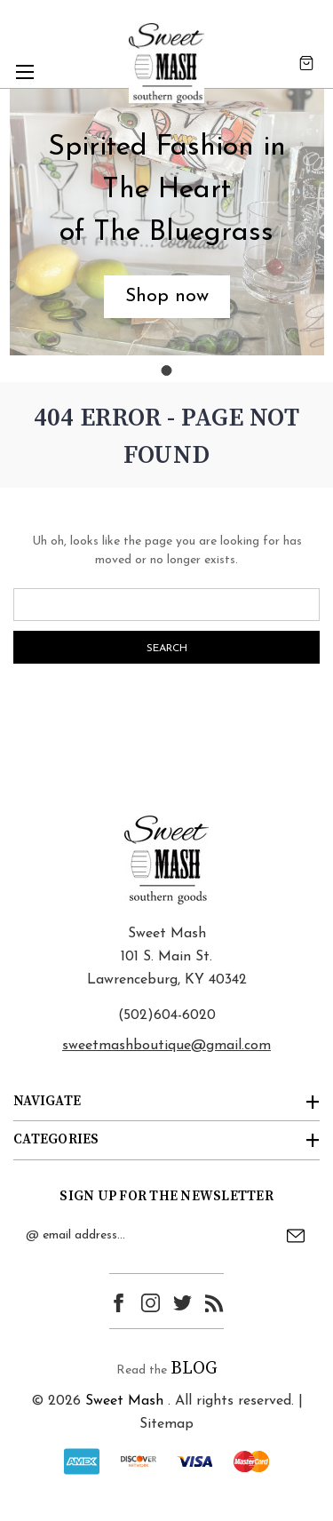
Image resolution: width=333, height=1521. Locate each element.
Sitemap (166, 1424)
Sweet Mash (124, 1401)
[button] (167, 296)
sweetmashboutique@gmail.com (166, 1046)
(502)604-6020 (167, 1015)
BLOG (194, 1369)
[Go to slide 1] (167, 370)
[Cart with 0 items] (306, 62)
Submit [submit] (295, 1236)
